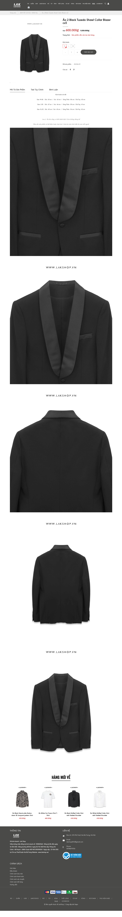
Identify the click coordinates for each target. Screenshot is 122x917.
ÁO (28, 3)
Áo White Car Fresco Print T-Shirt (48, 821)
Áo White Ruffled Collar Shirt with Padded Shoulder (99, 821)
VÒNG (72, 3)
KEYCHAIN (78, 3)
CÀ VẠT (67, 3)
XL (73, 46)
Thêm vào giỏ (88, 52)
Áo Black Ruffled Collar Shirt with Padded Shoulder (74, 821)
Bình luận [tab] (53, 96)
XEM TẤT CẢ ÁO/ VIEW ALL (29, 13)
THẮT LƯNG (61, 3)
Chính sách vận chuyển (17, 886)
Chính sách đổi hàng (16, 888)
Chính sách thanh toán (17, 883)
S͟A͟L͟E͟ (93, 3)
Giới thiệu (13, 875)
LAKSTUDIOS (42, 3)
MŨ (48, 3)
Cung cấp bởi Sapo (72, 911)
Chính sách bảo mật (16, 880)
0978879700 (70, 855)
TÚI (51, 3)
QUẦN (32, 3)
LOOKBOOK (99, 3)
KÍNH (55, 3)
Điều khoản (13, 877)
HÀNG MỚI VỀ (61, 783)
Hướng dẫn (13, 891)
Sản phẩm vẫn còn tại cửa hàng (83, 35)
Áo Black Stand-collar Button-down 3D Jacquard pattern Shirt (22, 821)
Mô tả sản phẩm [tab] (17, 96)
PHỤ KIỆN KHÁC (87, 3)
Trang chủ (13, 13)
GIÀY (36, 3)
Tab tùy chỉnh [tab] (37, 96)
